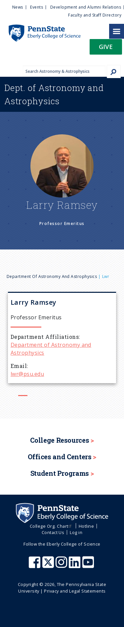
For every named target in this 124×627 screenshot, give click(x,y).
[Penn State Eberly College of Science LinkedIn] (75, 565)
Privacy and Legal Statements (74, 591)
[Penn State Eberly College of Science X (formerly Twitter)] (49, 565)
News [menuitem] (17, 7)
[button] (106, 49)
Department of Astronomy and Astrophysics (52, 276)
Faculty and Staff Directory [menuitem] (94, 15)
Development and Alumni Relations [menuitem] (85, 7)
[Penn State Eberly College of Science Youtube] (88, 565)
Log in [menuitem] (76, 532)
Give (106, 46)
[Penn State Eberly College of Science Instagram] (62, 565)
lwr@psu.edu (27, 374)
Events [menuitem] (36, 7)
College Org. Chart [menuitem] (51, 526)
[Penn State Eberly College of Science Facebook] (35, 565)
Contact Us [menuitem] (53, 532)
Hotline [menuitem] (86, 526)
